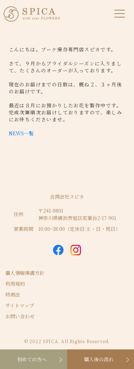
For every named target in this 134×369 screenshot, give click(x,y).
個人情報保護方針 (25, 272)
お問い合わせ (20, 316)
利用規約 (15, 283)
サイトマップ (19, 305)
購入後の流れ (99, 359)
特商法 (12, 294)
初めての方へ (32, 359)
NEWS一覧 (21, 133)
